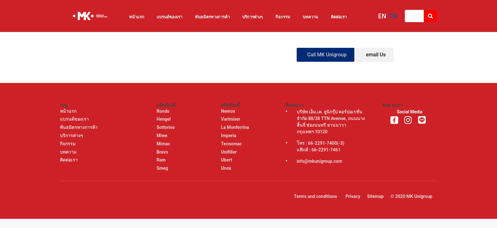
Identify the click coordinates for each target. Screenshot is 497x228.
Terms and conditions (315, 196)
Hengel (164, 119)
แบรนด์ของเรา (169, 17)
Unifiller (229, 152)
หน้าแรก (136, 17)
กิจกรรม (282, 17)
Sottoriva (166, 127)
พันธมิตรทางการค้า (212, 17)
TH (393, 16)
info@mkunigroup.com (319, 161)
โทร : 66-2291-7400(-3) (321, 143)
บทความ (310, 17)
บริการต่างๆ (252, 17)
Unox (226, 168)
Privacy (352, 196)
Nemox (228, 111)
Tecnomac (232, 143)
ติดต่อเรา (339, 17)
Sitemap (375, 196)
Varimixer (231, 119)
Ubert (227, 159)
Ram (162, 159)
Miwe (162, 135)
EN (382, 16)
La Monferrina (235, 127)
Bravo (163, 152)
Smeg (163, 168)
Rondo (164, 111)
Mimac (164, 143)
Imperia (229, 135)
